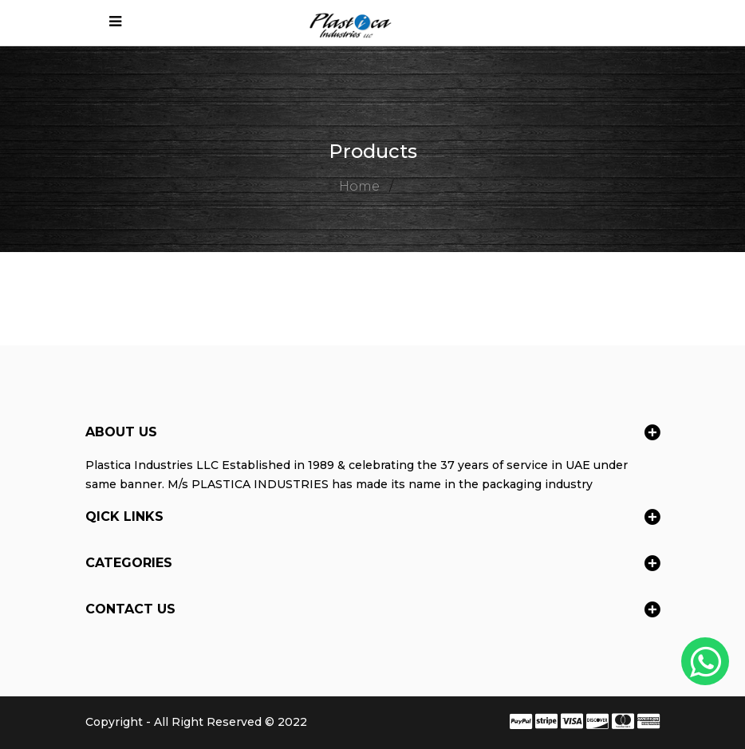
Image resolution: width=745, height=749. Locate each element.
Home (359, 186)
